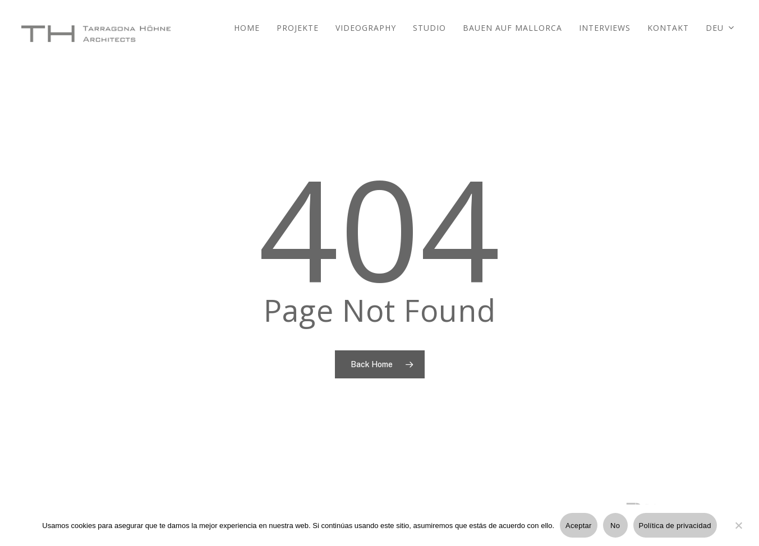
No (615, 525)
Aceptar (578, 525)
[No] (738, 532)
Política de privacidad (675, 525)
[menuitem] (720, 33)
